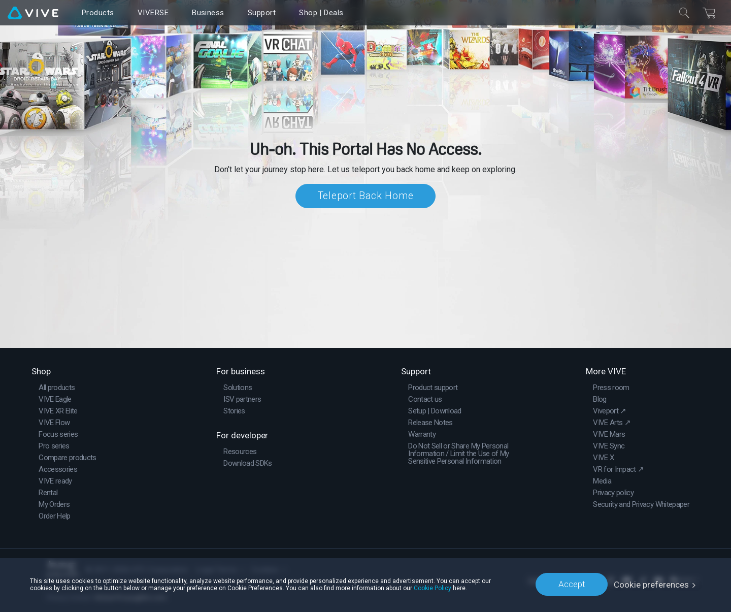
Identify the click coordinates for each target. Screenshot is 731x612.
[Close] (684, 12)
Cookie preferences (651, 584)
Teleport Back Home (366, 196)
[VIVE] (33, 12)
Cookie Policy (432, 587)
